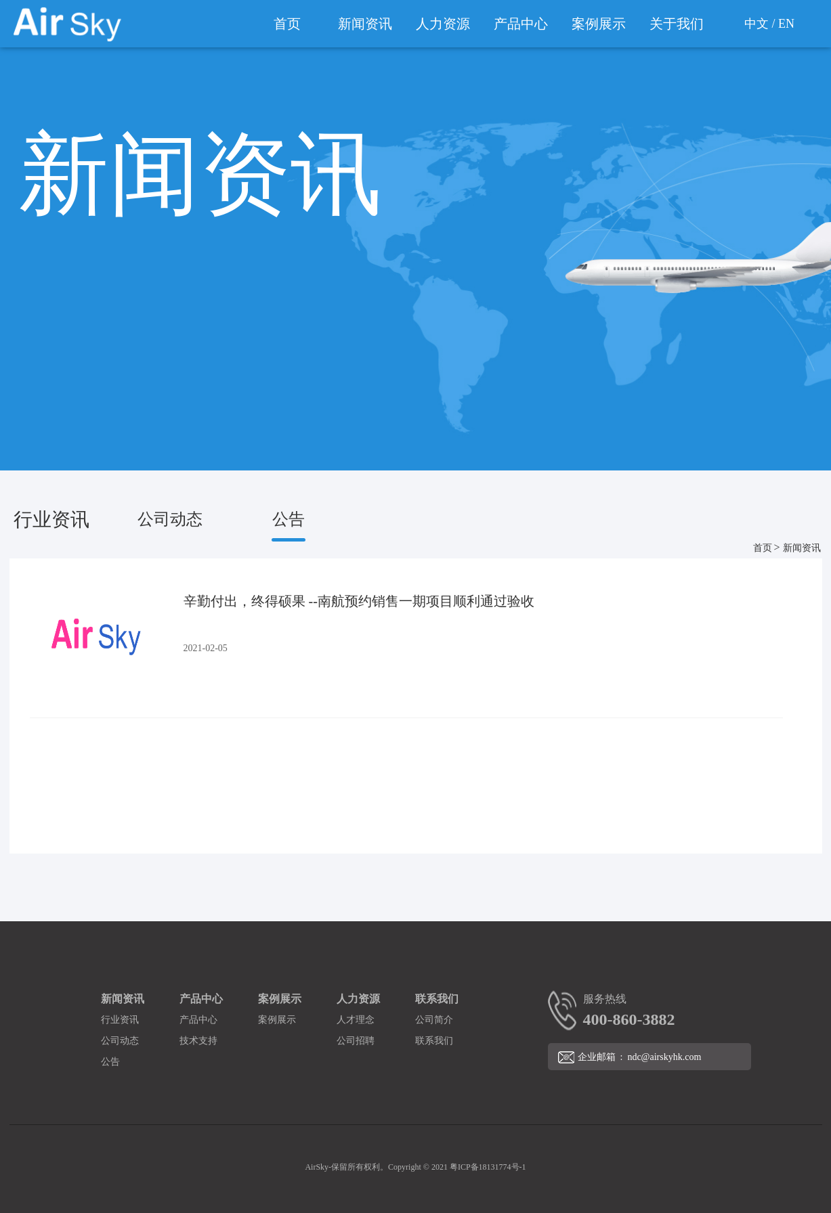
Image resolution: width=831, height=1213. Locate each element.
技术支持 (198, 1041)
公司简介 (434, 1020)
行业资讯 (51, 519)
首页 (287, 23)
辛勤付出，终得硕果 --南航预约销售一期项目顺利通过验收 (359, 601)
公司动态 (170, 519)
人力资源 (443, 23)
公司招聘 (356, 1041)
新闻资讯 (365, 23)
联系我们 (437, 999)
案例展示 (599, 23)
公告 (288, 519)
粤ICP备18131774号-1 (488, 1167)
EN (786, 23)
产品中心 (521, 23)
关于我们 (676, 23)
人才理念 (356, 1020)
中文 (756, 23)
